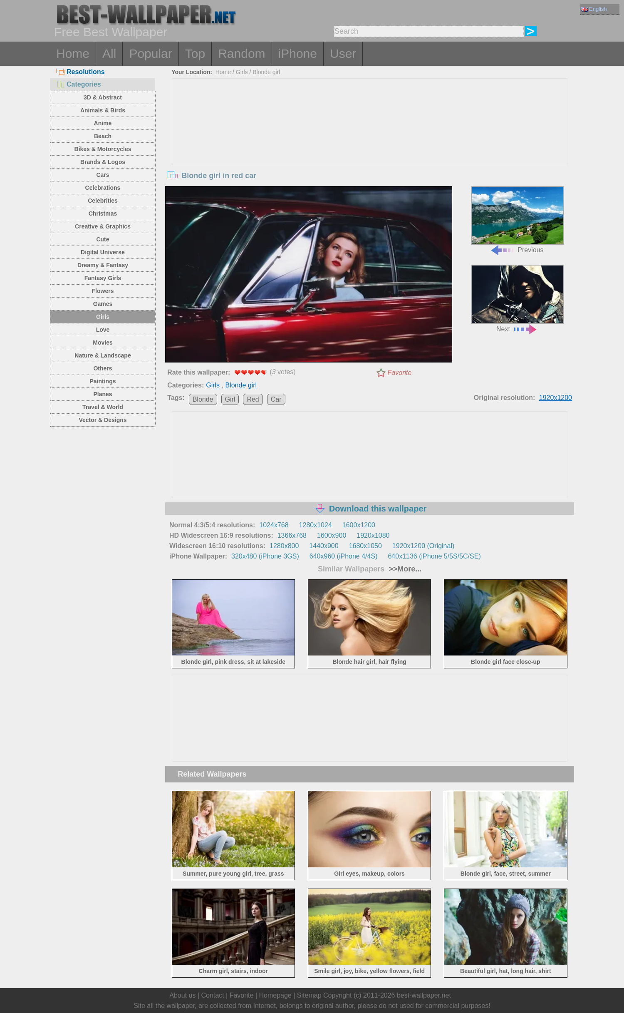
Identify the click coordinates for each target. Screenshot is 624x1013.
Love (103, 329)
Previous (517, 220)
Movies (102, 342)
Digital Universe (103, 252)
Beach (102, 136)
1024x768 (273, 525)
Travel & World (102, 407)
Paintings (102, 381)
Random (241, 53)
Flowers (103, 291)
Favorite (400, 372)
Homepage (275, 995)
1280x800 (284, 545)
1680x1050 (365, 545)
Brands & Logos (102, 162)
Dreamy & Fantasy (102, 265)
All (109, 53)
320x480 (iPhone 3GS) (265, 556)
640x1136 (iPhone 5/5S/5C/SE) (434, 556)
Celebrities (103, 200)
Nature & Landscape (102, 355)
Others (102, 368)
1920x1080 (373, 535)
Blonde (203, 399)
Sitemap (309, 995)
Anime (103, 123)
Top (195, 53)
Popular (150, 53)
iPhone (297, 53)
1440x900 (323, 545)
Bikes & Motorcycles (102, 149)
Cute (102, 239)
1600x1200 (358, 525)
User (343, 53)
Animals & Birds (102, 110)
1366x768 (292, 535)
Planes (102, 394)
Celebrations (103, 187)
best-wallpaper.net (424, 995)
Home (72, 53)
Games (103, 303)
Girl (230, 399)
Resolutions (80, 71)
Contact (212, 995)
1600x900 (331, 535)
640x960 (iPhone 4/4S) (344, 556)
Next (517, 299)
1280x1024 (315, 525)
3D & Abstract (103, 97)
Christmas (103, 213)
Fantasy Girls (102, 278)
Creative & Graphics (103, 226)
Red (253, 399)
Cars (102, 174)
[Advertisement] (370, 141)
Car (276, 399)
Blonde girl (266, 72)
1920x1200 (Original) (423, 545)
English (594, 9)
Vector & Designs (102, 420)
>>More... (403, 569)
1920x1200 (555, 397)
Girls (102, 316)
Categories (78, 84)
